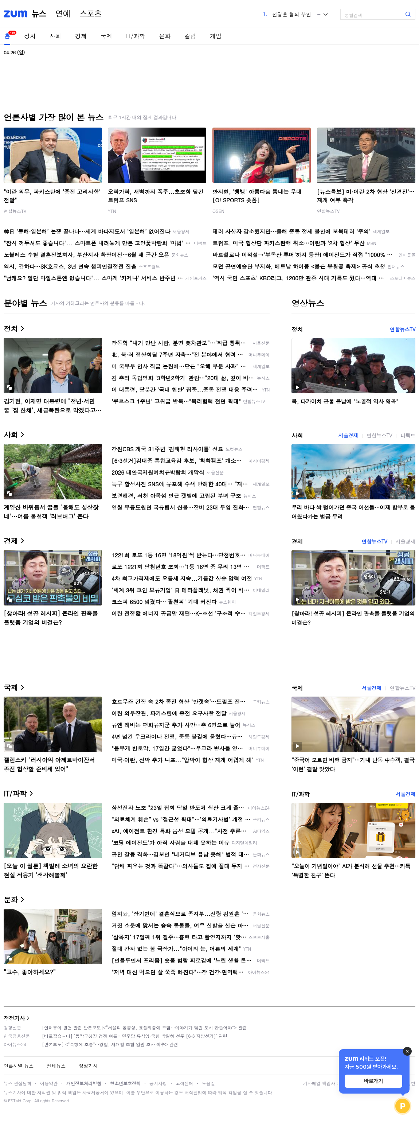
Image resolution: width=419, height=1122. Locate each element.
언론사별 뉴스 (19, 1065)
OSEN (218, 211)
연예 (63, 14)
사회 (55, 36)
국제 (106, 36)
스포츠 (91, 14)
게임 (216, 36)
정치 (30, 36)
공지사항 (158, 1083)
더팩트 (407, 435)
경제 (81, 36)
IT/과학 (135, 36)
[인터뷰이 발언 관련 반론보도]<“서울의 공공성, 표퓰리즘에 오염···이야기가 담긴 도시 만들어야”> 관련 (144, 1027)
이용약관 (49, 1083)
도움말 (208, 1083)
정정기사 (14, 1018)
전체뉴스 (56, 1065)
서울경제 (348, 435)
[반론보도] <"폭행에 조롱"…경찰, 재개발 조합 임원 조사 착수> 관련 (110, 1044)
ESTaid (14, 1100)
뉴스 (39, 14)
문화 (165, 36)
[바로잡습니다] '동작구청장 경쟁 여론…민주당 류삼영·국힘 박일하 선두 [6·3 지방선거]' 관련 (134, 1036)
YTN (112, 211)
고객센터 (184, 1083)
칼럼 (190, 36)
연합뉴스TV (15, 211)
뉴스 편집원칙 (17, 1083)
